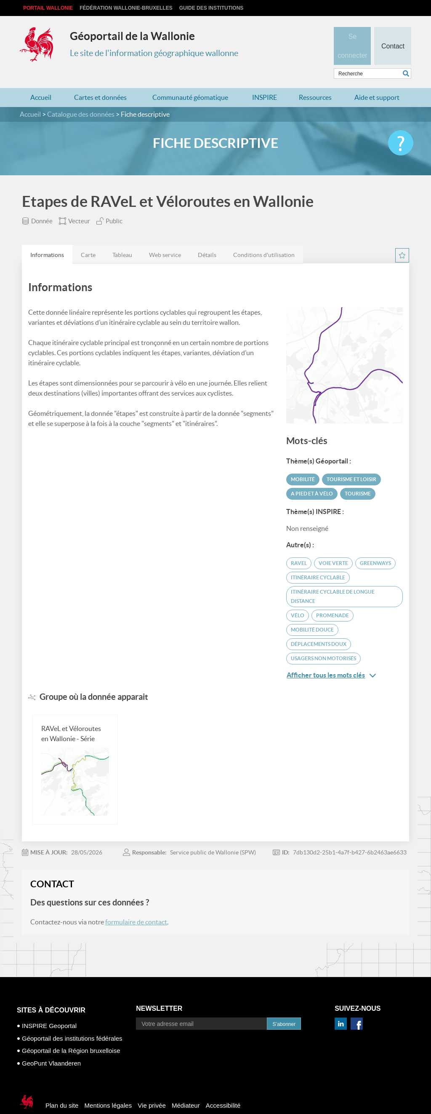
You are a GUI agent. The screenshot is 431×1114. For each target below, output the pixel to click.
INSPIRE (264, 81)
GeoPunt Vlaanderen (51, 1046)
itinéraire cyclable (318, 561)
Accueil (40, 81)
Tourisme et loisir (351, 463)
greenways (375, 546)
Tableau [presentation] (122, 238)
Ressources (315, 81)
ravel (299, 546)
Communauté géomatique (190, 81)
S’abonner (283, 1008)
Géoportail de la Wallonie (132, 36)
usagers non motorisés (323, 642)
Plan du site (61, 1089)
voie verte (333, 546)
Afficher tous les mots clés (331, 659)
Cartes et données (100, 81)
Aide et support (376, 81)
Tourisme (358, 477)
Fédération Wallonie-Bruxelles (126, 8)
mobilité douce (312, 613)
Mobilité (303, 463)
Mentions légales (108, 1089)
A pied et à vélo (312, 477)
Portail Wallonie (48, 8)
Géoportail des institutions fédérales (72, 1022)
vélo (297, 599)
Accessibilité (223, 1089)
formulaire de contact (136, 905)
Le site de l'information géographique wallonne (154, 53)
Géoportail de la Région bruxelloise (71, 1034)
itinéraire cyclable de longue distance (333, 580)
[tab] (47, 237)
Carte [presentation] (88, 238)
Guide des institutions (211, 8)
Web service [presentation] (165, 238)
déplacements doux (318, 627)
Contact (392, 32)
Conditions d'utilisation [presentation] (264, 238)
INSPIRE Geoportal (49, 1009)
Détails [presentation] (207, 238)
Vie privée (151, 1089)
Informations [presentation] (47, 238)
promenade (332, 599)
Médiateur (186, 1089)
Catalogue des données (80, 98)
